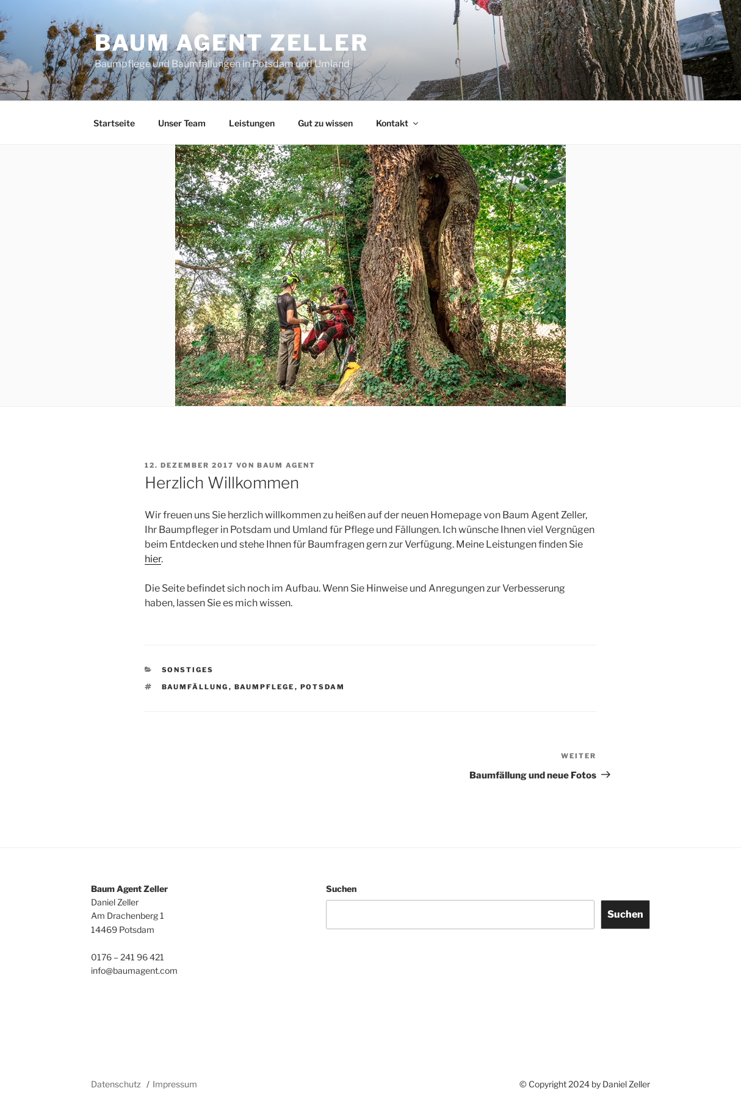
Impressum (175, 1084)
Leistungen (252, 123)
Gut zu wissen (325, 123)
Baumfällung (195, 687)
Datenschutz (116, 1084)
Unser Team (182, 123)
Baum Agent (286, 465)
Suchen (341, 888)
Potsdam (322, 687)
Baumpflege (264, 687)
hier (153, 559)
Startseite (114, 123)
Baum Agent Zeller (232, 42)
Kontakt (398, 123)
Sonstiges (188, 669)
